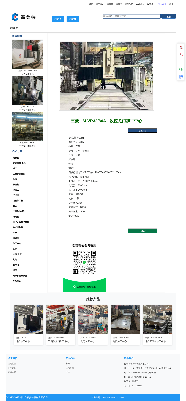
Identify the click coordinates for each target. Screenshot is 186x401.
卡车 (68, 372)
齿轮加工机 (18, 200)
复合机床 (17, 281)
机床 (68, 363)
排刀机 (16, 238)
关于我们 (100, 4)
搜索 (169, 16)
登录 (171, 4)
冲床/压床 (17, 254)
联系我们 (151, 4)
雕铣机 (16, 184)
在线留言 (140, 4)
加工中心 (17, 243)
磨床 (15, 206)
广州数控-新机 (19, 211)
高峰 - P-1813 (27, 106)
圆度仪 (16, 265)
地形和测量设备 (20, 275)
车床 (15, 233)
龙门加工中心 (28, 74)
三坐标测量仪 (19, 174)
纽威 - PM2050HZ (27, 142)
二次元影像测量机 (21, 222)
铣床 (15, 249)
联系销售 (142, 131)
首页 (91, 4)
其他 (15, 259)
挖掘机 (16, 195)
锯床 (15, 270)
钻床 (15, 179)
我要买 (110, 4)
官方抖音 (162, 4)
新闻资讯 (129, 4)
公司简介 (12, 363)
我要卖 (119, 4)
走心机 (16, 158)
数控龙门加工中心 (27, 110)
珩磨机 (16, 216)
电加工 (16, 190)
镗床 (15, 168)
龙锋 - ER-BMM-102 (27, 71)
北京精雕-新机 (19, 163)
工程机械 (70, 368)
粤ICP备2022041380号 (113, 397)
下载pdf (142, 231)
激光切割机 (18, 227)
